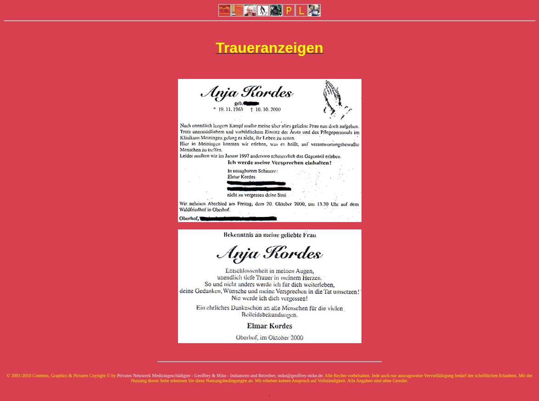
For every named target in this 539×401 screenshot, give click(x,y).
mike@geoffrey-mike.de (300, 375)
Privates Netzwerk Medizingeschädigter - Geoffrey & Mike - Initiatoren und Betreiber (196, 375)
